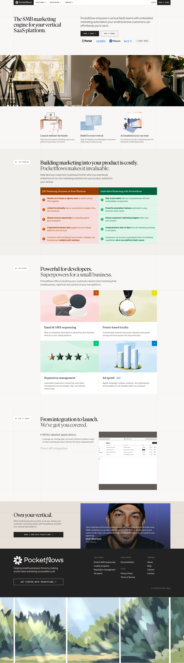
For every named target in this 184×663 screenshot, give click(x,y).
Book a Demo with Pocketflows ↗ (38, 535)
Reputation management (104, 569)
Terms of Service (128, 577)
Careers (150, 569)
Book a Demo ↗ (89, 34)
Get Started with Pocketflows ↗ (38, 582)
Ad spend (98, 573)
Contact (150, 573)
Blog (149, 566)
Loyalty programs (101, 566)
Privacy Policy (127, 573)
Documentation (127, 562)
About (150, 562)
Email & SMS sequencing (104, 562)
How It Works (109, 34)
